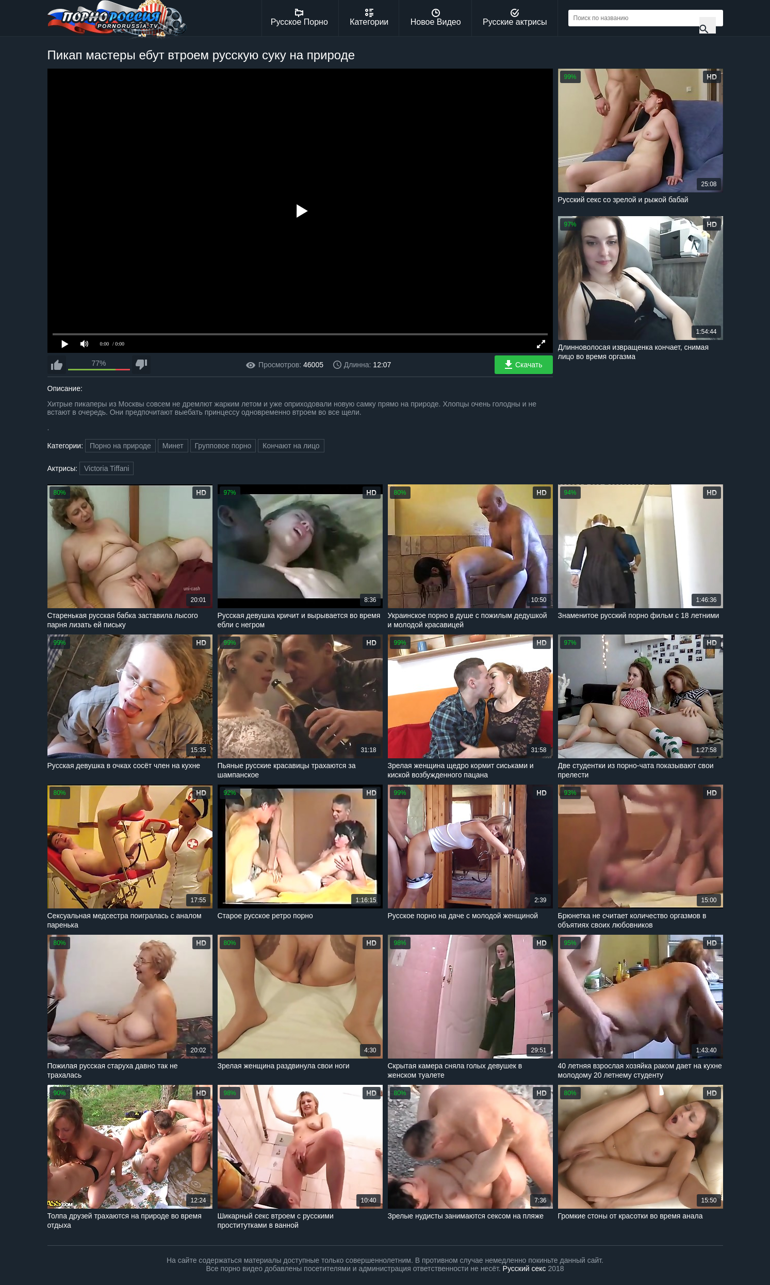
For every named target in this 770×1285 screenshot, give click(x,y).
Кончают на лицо (291, 446)
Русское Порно (299, 17)
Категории (369, 17)
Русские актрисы (515, 17)
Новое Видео (436, 17)
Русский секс (524, 1268)
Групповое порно (223, 446)
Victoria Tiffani (106, 468)
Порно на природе (120, 446)
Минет (173, 446)
